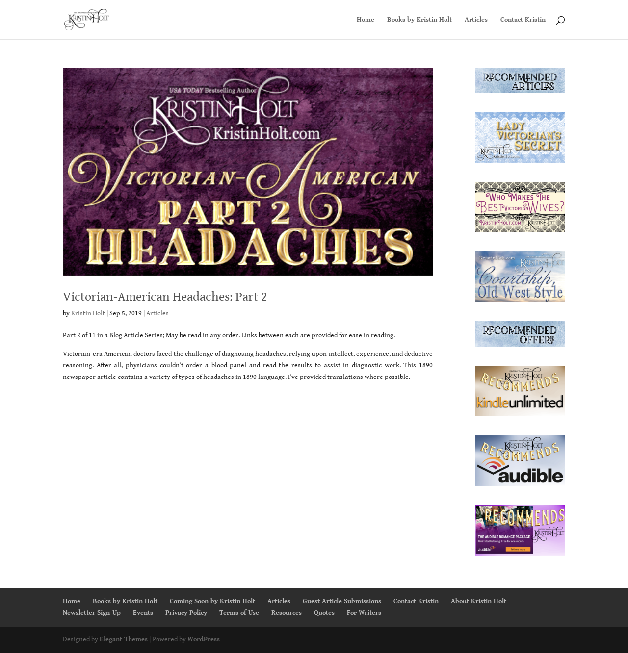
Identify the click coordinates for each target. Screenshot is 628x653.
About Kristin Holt (478, 601)
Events (143, 613)
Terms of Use (239, 613)
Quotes (324, 613)
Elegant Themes (124, 639)
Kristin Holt (88, 313)
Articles (476, 20)
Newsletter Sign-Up (92, 613)
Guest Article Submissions (342, 601)
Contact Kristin (523, 20)
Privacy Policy (186, 613)
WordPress (203, 639)
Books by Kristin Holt (419, 20)
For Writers (364, 613)
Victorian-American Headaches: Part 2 (165, 296)
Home (365, 20)
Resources (286, 613)
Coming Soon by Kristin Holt (212, 601)
